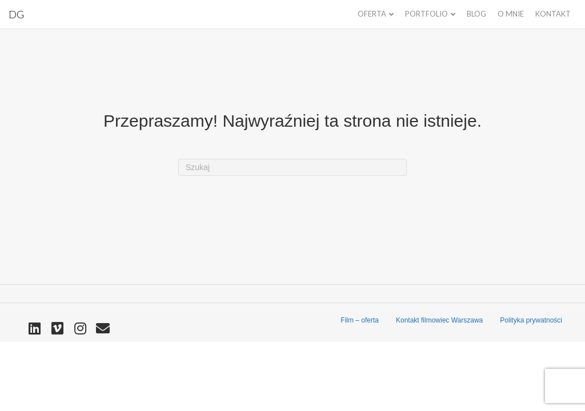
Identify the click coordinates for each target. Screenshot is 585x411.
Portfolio (426, 13)
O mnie (511, 13)
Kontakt (553, 13)
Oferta (372, 13)
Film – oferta (359, 320)
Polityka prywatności (531, 320)
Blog (476, 13)
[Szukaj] (292, 167)
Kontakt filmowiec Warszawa (439, 320)
